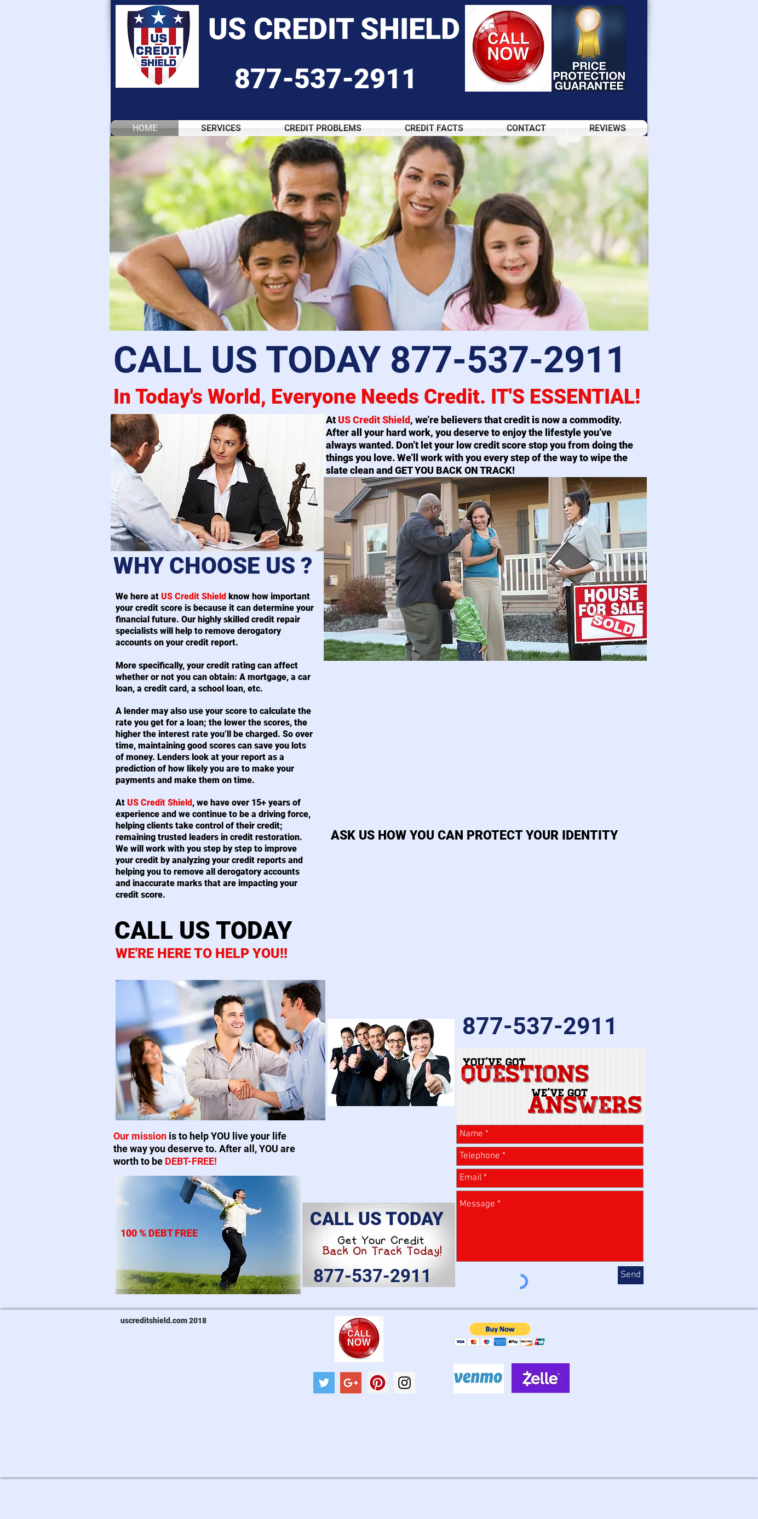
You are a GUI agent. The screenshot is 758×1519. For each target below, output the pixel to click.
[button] (379, 233)
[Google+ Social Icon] (350, 1382)
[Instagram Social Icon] (404, 1382)
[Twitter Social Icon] (324, 1382)
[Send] (631, 1275)
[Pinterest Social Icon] (377, 1382)
